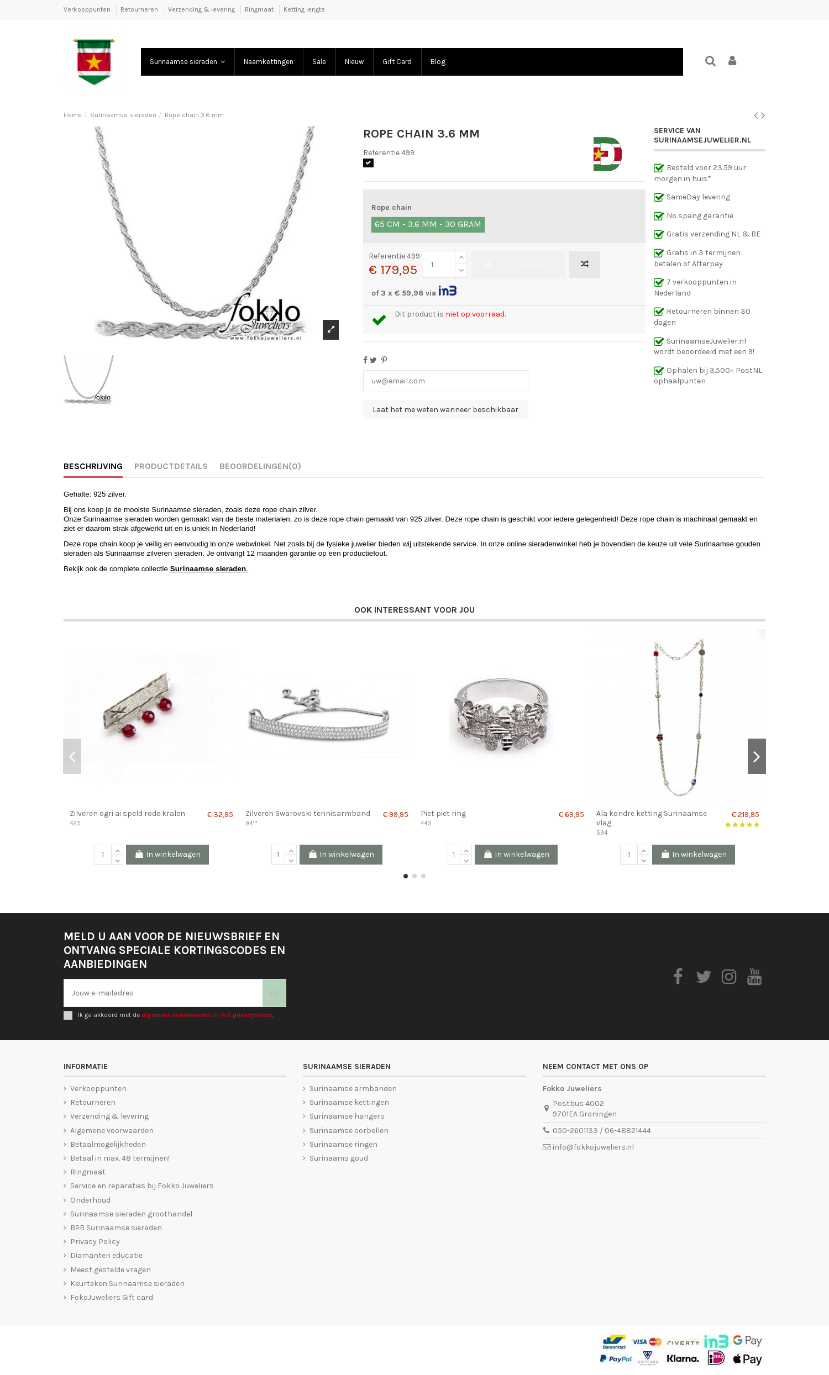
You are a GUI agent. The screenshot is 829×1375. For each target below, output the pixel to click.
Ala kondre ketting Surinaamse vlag (651, 818)
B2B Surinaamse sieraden (116, 1227)
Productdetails (171, 466)
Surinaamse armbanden (353, 1088)
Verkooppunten (88, 9)
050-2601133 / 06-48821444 (602, 1130)
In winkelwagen (518, 264)
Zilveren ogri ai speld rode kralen (127, 813)
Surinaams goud (338, 1158)
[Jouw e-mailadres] (163, 993)
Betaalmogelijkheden (108, 1144)
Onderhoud (90, 1200)
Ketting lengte (304, 9)
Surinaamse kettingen (349, 1102)
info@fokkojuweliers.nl (593, 1147)
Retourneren (140, 9)
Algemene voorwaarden (112, 1130)
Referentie (381, 152)
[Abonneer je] (274, 993)
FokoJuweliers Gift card (111, 1297)
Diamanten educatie (106, 1255)
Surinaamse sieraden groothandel (131, 1214)
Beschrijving (93, 466)
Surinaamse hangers (347, 1116)
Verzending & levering (202, 9)
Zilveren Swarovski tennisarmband (307, 813)
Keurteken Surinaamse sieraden (127, 1283)
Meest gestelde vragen (110, 1269)
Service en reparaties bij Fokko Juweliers (142, 1185)
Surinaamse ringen (343, 1144)
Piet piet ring (443, 813)
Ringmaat (260, 9)
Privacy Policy (95, 1241)
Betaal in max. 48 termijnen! (120, 1158)
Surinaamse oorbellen (349, 1130)
